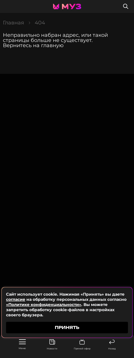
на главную (48, 45)
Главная (13, 23)
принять (67, 327)
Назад (112, 344)
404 (40, 23)
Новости (52, 344)
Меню (22, 344)
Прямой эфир (82, 344)
